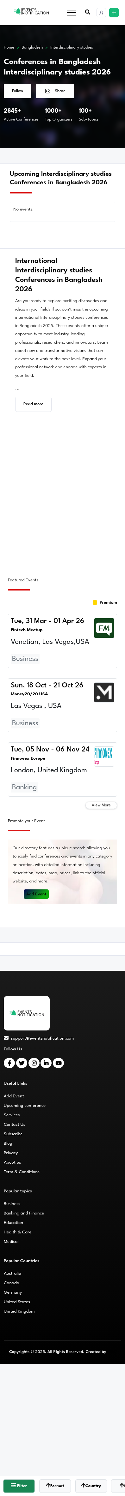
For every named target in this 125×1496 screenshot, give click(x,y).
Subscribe (13, 1134)
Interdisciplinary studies (71, 47)
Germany (13, 1292)
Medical (11, 1241)
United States (17, 1302)
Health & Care (18, 1232)
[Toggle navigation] (71, 12)
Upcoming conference (25, 1105)
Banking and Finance (24, 1213)
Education (13, 1222)
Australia (12, 1273)
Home (9, 47)
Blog (8, 1143)
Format (55, 1485)
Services (12, 1115)
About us (12, 1162)
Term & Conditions (22, 1172)
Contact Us (14, 1124)
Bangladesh (32, 47)
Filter (19, 1485)
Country (91, 1485)
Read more (33, 404)
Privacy (11, 1153)
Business (12, 1204)
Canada (11, 1283)
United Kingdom (19, 1311)
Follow (17, 91)
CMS (111, 1352)
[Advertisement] (62, 498)
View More (101, 805)
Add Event (36, 894)
